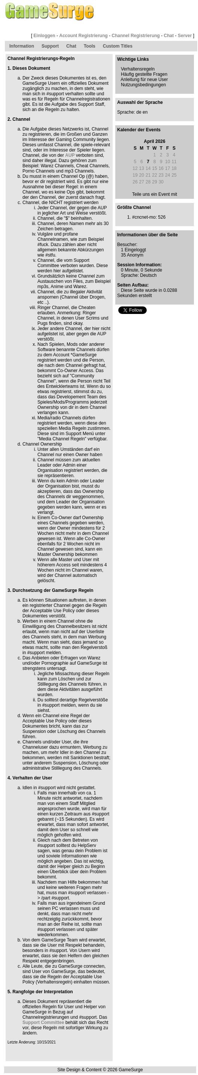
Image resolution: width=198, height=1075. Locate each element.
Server (185, 35)
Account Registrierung (83, 35)
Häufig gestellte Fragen (144, 74)
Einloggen (44, 35)
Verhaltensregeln (138, 69)
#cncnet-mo (144, 217)
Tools (89, 46)
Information (21, 46)
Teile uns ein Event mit (154, 194)
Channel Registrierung (136, 35)
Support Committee (43, 1022)
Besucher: (127, 244)
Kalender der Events (139, 129)
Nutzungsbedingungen (143, 84)
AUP (69, 155)
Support (50, 46)
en (145, 112)
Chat (169, 35)
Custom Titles (117, 46)
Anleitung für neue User (144, 79)
